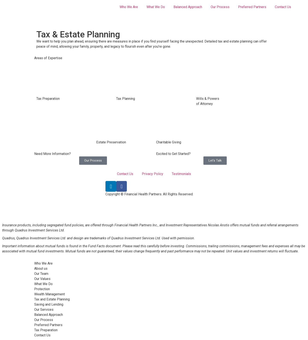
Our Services (43, 310)
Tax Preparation (46, 330)
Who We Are (129, 7)
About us (40, 268)
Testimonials (181, 174)
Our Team (41, 274)
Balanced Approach (187, 7)
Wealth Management (49, 294)
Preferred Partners (252, 7)
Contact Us (283, 7)
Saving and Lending (48, 304)
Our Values (42, 279)
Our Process (220, 7)
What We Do (156, 7)
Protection (42, 289)
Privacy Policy (152, 174)
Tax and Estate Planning (52, 299)
